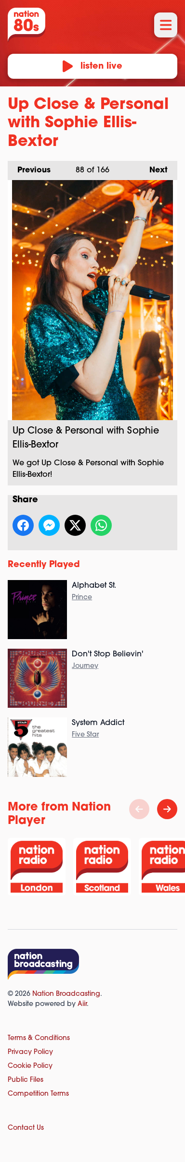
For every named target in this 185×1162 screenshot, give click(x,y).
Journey (85, 666)
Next (154, 167)
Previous (29, 167)
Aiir (82, 1004)
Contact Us (26, 1128)
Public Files (25, 1080)
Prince (82, 597)
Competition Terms (38, 1094)
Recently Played (44, 564)
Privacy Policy (30, 1052)
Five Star (85, 734)
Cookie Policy (30, 1066)
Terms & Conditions (39, 1038)
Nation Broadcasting (66, 994)
